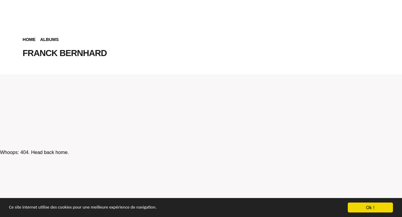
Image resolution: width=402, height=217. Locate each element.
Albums (49, 39)
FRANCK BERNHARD (65, 53)
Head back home (49, 152)
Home (29, 39)
